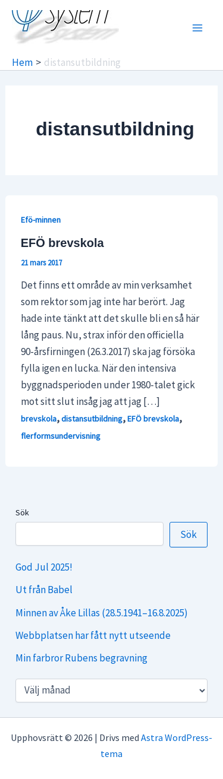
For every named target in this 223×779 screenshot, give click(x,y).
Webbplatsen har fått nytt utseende (93, 635)
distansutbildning (92, 418)
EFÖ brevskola (62, 242)
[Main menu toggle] (198, 28)
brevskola (38, 418)
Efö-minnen (41, 219)
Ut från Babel (44, 589)
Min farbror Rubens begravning (81, 657)
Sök (22, 512)
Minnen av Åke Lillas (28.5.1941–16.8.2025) (101, 612)
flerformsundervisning (60, 435)
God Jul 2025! (44, 567)
